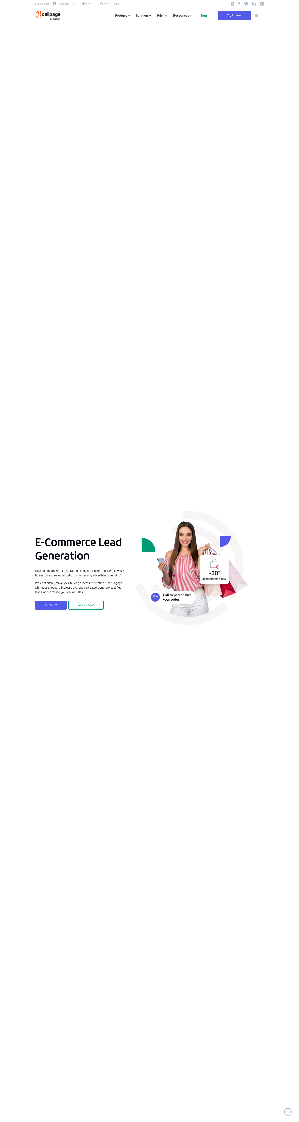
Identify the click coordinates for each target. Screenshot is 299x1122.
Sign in (205, 15)
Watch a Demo (86, 605)
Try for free (234, 15)
